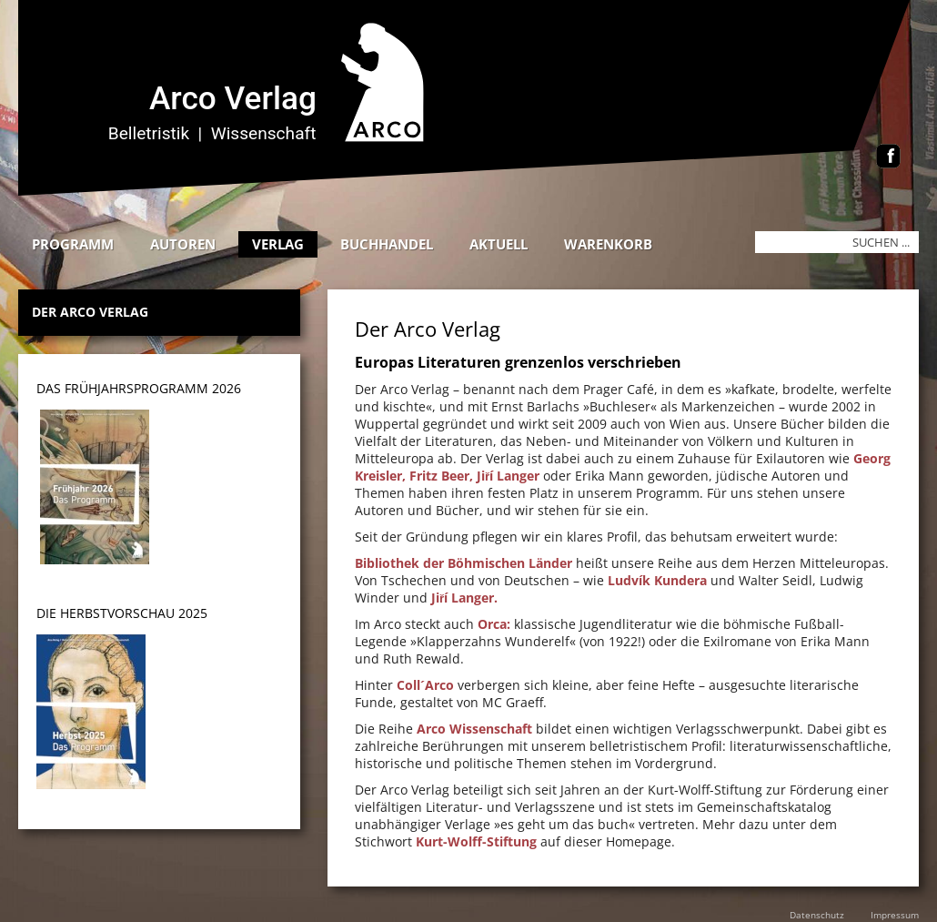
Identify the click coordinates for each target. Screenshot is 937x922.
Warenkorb (608, 244)
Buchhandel (386, 244)
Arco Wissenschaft (474, 728)
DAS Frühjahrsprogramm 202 (135, 388)
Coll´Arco (425, 685)
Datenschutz (817, 914)
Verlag (278, 244)
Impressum (895, 914)
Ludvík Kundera (657, 580)
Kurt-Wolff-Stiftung (476, 841)
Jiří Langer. (464, 597)
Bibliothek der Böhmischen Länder (463, 563)
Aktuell (498, 244)
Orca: (494, 624)
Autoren (183, 244)
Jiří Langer (508, 475)
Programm (73, 244)
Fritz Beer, (441, 475)
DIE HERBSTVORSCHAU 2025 (121, 613)
